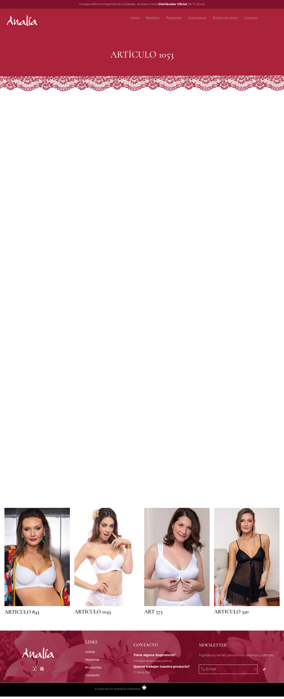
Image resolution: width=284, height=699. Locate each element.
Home (133, 18)
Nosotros (151, 18)
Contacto (252, 18)
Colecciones (197, 18)
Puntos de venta (226, 18)
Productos (173, 18)
